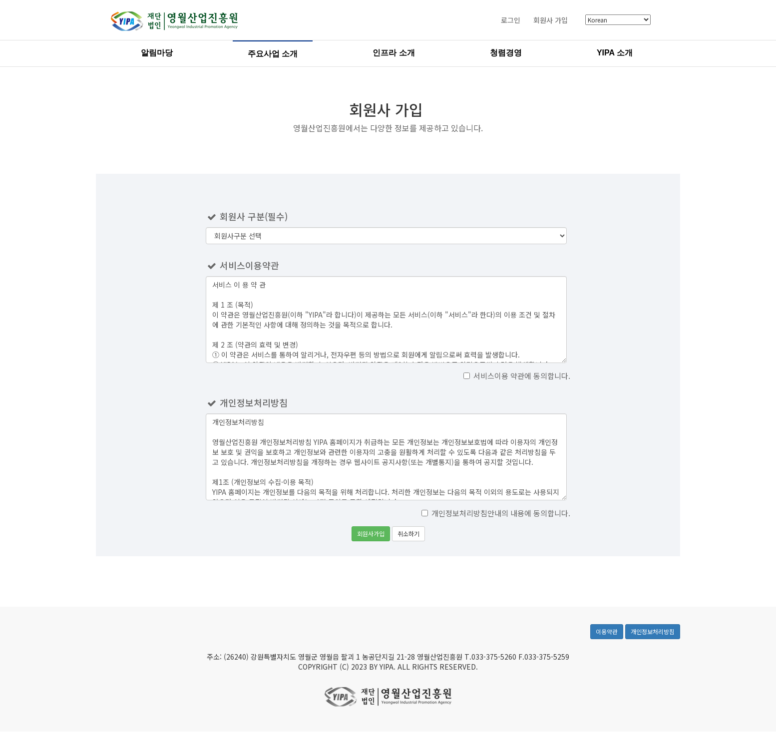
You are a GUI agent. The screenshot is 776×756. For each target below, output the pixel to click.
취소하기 (408, 533)
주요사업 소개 (273, 55)
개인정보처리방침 (653, 641)
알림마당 (157, 54)
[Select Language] (618, 21)
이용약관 (607, 641)
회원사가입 (371, 533)
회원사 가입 (550, 21)
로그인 (510, 21)
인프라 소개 (393, 54)
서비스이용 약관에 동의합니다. (516, 376)
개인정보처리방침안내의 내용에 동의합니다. (495, 513)
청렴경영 (506, 54)
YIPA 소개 (615, 54)
